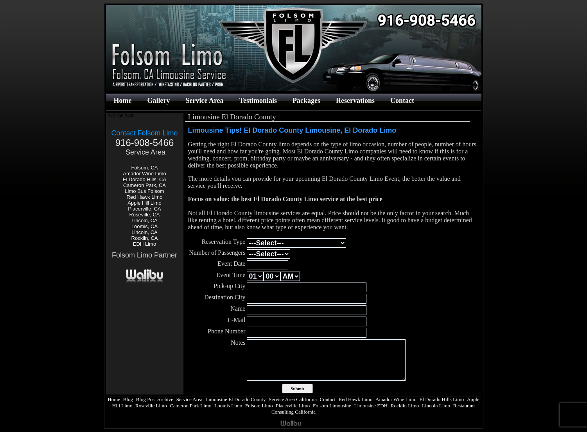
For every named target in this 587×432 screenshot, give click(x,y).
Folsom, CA (144, 168)
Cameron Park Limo (190, 406)
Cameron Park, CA (144, 185)
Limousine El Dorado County (235, 399)
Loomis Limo (228, 406)
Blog (128, 399)
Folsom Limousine (332, 406)
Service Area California (293, 399)
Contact (402, 100)
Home (123, 100)
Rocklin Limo (405, 406)
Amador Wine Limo (144, 173)
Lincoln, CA (144, 220)
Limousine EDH (371, 406)
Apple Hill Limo (144, 203)
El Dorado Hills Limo (441, 399)
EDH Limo (144, 244)
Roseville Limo (151, 406)
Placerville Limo (293, 406)
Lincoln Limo (436, 406)
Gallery (158, 100)
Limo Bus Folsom (144, 191)
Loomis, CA (144, 226)
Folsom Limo (259, 406)
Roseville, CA (144, 215)
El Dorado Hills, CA (144, 179)
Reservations (355, 100)
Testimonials (258, 100)
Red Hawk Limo (145, 197)
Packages (306, 100)
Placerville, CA (144, 209)
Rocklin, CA (144, 238)
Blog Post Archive (154, 399)
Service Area (204, 100)
